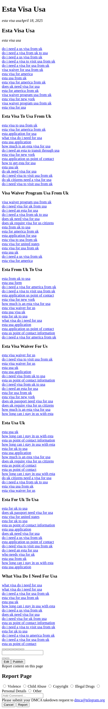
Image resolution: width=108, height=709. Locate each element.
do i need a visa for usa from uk (25, 65)
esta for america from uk (20, 91)
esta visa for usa (14, 107)
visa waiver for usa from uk (22, 70)
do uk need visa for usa (19, 171)
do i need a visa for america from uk (29, 287)
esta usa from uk (14, 78)
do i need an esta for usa (20, 210)
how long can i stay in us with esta (27, 414)
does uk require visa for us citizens (28, 223)
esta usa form (12, 283)
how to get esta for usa (19, 163)
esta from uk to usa (16, 227)
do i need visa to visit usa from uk (27, 175)
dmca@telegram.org (89, 700)
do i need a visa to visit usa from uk (28, 61)
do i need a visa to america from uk (28, 635)
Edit (6, 661)
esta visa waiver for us (18, 308)
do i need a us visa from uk (22, 49)
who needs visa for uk (18, 554)
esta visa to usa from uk (19, 125)
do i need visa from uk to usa (23, 376)
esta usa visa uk (13, 312)
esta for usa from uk (17, 393)
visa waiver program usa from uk (26, 95)
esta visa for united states (21, 244)
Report (23, 704)
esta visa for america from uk (24, 82)
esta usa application (16, 142)
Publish (18, 661)
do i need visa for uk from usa (24, 206)
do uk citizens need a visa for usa (26, 180)
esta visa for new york (18, 99)
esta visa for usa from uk (20, 248)
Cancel (9, 704)
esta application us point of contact (28, 159)
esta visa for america (17, 74)
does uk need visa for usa (21, 86)
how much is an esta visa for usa (26, 146)
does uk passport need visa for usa (27, 401)
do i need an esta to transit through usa (30, 150)
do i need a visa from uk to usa (25, 53)
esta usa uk (10, 167)
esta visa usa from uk (17, 486)
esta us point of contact (19, 465)
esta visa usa (11, 21)
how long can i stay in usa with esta (28, 444)
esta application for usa (19, 134)
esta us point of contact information (28, 333)
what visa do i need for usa (22, 138)
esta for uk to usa (14, 316)
